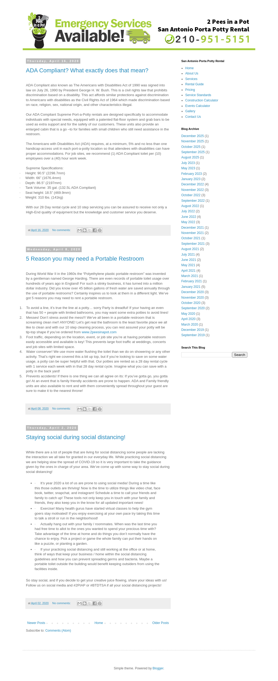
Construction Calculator (201, 100)
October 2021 (191, 238)
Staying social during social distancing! (76, 437)
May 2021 (188, 265)
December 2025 (192, 136)
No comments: (62, 230)
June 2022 (188, 217)
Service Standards (198, 95)
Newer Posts (36, 623)
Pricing (190, 90)
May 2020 (188, 314)
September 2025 (193, 152)
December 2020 (192, 292)
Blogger (157, 668)
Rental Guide (194, 84)
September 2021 (193, 244)
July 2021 (188, 254)
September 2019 (193, 335)
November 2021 (192, 233)
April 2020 (188, 319)
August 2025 (190, 157)
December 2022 (192, 184)
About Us (191, 73)
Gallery (190, 111)
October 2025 (191, 147)
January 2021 (191, 287)
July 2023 (188, 163)
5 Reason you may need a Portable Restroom (85, 258)
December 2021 (192, 227)
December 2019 (192, 330)
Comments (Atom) (58, 630)
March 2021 (189, 276)
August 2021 (190, 249)
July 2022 (188, 211)
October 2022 (191, 195)
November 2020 (192, 297)
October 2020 (191, 303)
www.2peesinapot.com (99, 332)
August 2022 (190, 206)
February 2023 (191, 174)
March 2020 (189, 324)
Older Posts (160, 623)
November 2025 (192, 141)
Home (99, 623)
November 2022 (192, 190)
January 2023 (191, 179)
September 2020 (193, 308)
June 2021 (188, 260)
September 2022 (193, 201)
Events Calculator (197, 106)
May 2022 (188, 222)
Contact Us (193, 117)
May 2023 (188, 168)
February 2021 (191, 281)
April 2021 (188, 271)
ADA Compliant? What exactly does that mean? (87, 70)
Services (191, 79)
